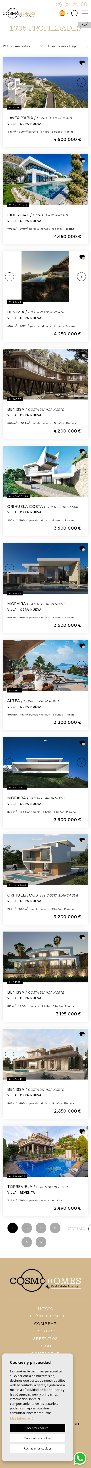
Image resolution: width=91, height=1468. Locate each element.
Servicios (45, 1339)
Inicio (45, 1309)
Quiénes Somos (45, 1316)
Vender (45, 1331)
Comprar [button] (45, 1324)
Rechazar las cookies (37, 1448)
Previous (9, 82)
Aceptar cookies (37, 1428)
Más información (22, 1418)
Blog (46, 1346)
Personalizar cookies (38, 1438)
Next (81, 82)
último (77, 1229)
